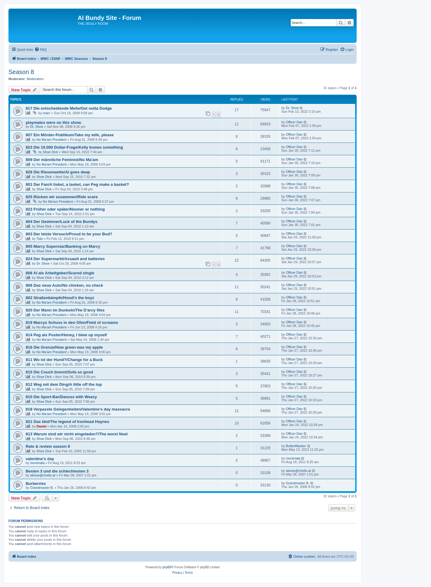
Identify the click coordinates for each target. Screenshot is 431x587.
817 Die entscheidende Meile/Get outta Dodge (69, 108)
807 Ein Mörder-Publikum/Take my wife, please (70, 135)
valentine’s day (40, 458)
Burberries (36, 483)
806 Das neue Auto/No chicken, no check (64, 285)
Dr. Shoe (292, 108)
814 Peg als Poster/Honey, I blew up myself (66, 335)
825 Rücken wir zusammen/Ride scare (62, 197)
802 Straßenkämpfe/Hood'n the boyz (60, 297)
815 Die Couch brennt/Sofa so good (59, 372)
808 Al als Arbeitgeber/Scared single (60, 273)
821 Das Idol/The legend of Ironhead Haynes (67, 421)
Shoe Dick (50, 152)
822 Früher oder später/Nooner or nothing (65, 209)
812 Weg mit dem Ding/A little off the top (64, 384)
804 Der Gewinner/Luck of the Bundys (61, 221)
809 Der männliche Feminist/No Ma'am (62, 159)
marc (46, 113)
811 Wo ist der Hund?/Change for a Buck (64, 359)
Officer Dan (294, 122)
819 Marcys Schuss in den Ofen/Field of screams (72, 322)
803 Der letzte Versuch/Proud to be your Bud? (69, 234)
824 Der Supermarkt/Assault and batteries (65, 258)
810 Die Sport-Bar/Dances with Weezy (61, 397)
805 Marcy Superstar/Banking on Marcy (63, 246)
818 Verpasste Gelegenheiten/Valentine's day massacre (78, 409)
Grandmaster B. (42, 487)
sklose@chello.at (42, 475)
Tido (40, 238)
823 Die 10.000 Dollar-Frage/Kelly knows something (74, 147)
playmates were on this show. (54, 122)
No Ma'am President (51, 139)
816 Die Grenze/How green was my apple (64, 347)
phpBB (166, 567)
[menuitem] (40, 49)
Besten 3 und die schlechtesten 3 (57, 471)
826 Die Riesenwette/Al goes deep (58, 172)
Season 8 (21, 72)
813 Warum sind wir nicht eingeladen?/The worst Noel (77, 434)
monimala (37, 463)
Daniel (42, 426)
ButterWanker (296, 446)
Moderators (35, 79)
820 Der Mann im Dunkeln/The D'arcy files (65, 310)
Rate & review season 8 (48, 446)
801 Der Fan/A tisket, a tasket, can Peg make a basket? (77, 184)
